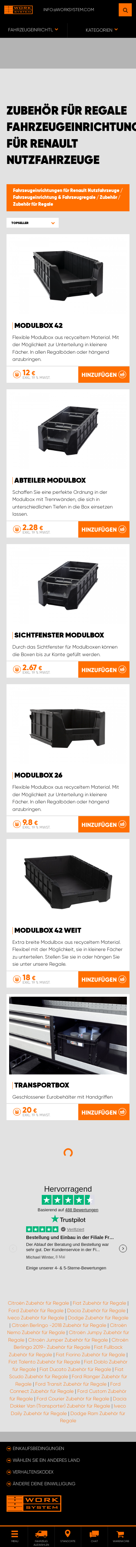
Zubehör (109, 197)
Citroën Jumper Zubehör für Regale (68, 1340)
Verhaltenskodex (33, 1471)
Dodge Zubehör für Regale (98, 1318)
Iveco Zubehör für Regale (36, 1318)
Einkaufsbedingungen (38, 1448)
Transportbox (41, 1085)
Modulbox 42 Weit (47, 930)
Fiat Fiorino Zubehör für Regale (90, 1355)
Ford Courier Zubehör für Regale (73, 1399)
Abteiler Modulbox (50, 480)
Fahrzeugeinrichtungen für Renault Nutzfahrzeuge (66, 190)
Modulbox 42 (38, 326)
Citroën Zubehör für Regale (38, 1303)
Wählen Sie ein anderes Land (46, 1460)
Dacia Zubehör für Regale (96, 1310)
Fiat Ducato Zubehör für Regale (75, 1369)
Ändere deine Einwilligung (44, 1483)
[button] (33, 223)
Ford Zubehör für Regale (36, 1310)
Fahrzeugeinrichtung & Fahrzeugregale (55, 197)
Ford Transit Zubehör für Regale (71, 1384)
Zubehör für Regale (33, 204)
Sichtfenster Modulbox (59, 635)
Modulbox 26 (38, 775)
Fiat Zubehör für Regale (99, 1303)
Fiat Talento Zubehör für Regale (44, 1362)
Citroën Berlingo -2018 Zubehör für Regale (59, 1325)
